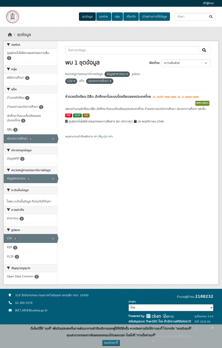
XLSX (77, 115)
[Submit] (211, 17)
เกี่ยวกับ (131, 17)
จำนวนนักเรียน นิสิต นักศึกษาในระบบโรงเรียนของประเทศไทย (108, 96)
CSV (86, 115)
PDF (69, 115)
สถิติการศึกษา (202, 103)
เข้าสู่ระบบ (208, 3)
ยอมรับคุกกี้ (111, 343)
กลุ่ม (117, 17)
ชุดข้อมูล (87, 17)
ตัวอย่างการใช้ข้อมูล (154, 17)
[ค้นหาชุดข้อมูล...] (195, 17)
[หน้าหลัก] (10, 35)
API (95, 136)
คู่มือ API (107, 136)
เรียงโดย (154, 63)
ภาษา (132, 302)
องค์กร (103, 17)
